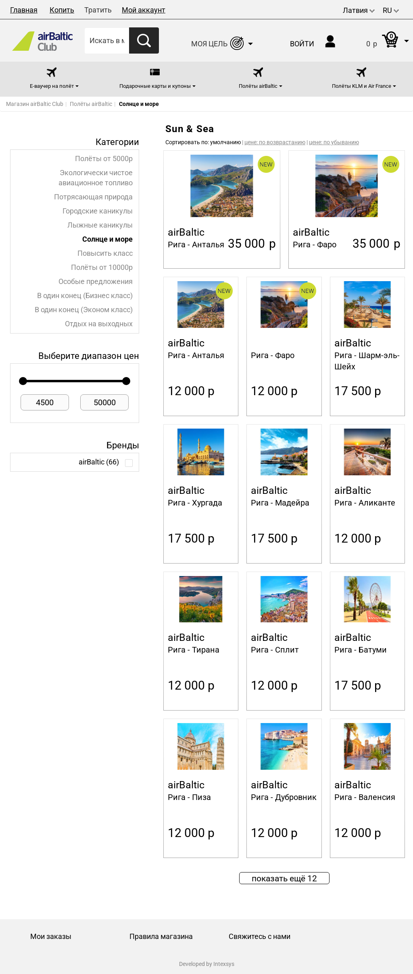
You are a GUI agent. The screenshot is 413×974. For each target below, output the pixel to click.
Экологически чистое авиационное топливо (95, 178)
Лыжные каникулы (100, 225)
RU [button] (391, 10)
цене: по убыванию (334, 142)
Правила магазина (161, 936)
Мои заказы (50, 936)
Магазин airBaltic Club (34, 104)
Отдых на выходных (99, 324)
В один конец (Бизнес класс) (85, 296)
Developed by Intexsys (206, 964)
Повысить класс (105, 253)
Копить (62, 10)
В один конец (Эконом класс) (84, 310)
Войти (302, 43)
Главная (24, 10)
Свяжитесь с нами (259, 936)
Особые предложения (95, 282)
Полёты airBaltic (91, 104)
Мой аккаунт (143, 10)
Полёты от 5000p (104, 159)
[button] (379, 40)
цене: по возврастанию (274, 142)
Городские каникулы (98, 211)
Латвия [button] (359, 10)
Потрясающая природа (93, 197)
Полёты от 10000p (102, 267)
